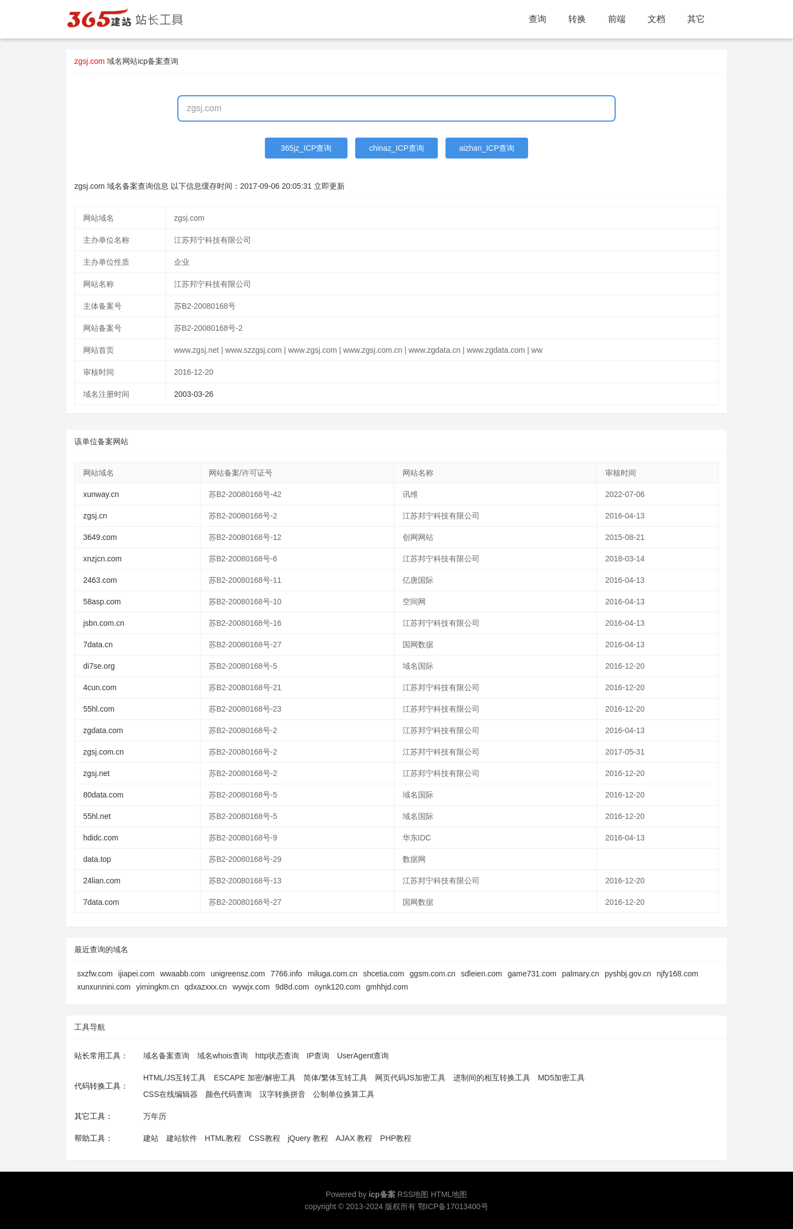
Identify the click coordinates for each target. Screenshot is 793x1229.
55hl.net (97, 816)
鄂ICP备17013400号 (453, 1206)
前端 (617, 19)
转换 (577, 19)
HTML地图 (449, 1194)
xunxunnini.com (104, 986)
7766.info (286, 973)
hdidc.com (100, 837)
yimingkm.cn (157, 986)
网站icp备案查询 (150, 61)
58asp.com (102, 601)
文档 (656, 19)
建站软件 (181, 1138)
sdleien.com (481, 973)
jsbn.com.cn (103, 623)
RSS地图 (413, 1194)
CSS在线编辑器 (170, 1094)
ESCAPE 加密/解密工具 (255, 1077)
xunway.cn (101, 494)
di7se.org (99, 666)
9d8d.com (292, 986)
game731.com (532, 973)
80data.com (103, 794)
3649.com (100, 537)
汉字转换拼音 (282, 1094)
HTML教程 (223, 1138)
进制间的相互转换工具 (491, 1077)
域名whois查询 (222, 1055)
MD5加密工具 (561, 1077)
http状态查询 (277, 1055)
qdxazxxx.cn (205, 986)
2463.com (100, 580)
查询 (537, 19)
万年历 (154, 1116)
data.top (97, 859)
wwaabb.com (182, 973)
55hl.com (99, 708)
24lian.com (102, 880)
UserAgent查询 (363, 1055)
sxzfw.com (95, 973)
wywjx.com (251, 986)
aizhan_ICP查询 (486, 148)
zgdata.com (103, 730)
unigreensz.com (237, 973)
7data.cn (98, 644)
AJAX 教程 (354, 1138)
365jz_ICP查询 (306, 148)
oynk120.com (337, 986)
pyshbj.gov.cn (628, 973)
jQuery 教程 (307, 1138)
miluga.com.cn (332, 973)
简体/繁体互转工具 (335, 1077)
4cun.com (100, 687)
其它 (696, 19)
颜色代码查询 (228, 1094)
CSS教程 (264, 1138)
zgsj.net (96, 773)
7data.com (101, 902)
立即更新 (329, 186)
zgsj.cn (95, 515)
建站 (151, 1138)
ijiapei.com (136, 973)
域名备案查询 (166, 1055)
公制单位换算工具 (343, 1094)
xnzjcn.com (102, 558)
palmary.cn (580, 973)
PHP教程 (395, 1138)
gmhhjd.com (387, 986)
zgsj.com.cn (103, 751)
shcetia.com (383, 973)
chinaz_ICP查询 (396, 148)
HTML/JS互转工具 (174, 1077)
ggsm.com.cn (432, 973)
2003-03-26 (194, 394)
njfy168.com (677, 973)
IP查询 (318, 1055)
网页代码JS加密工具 (410, 1077)
